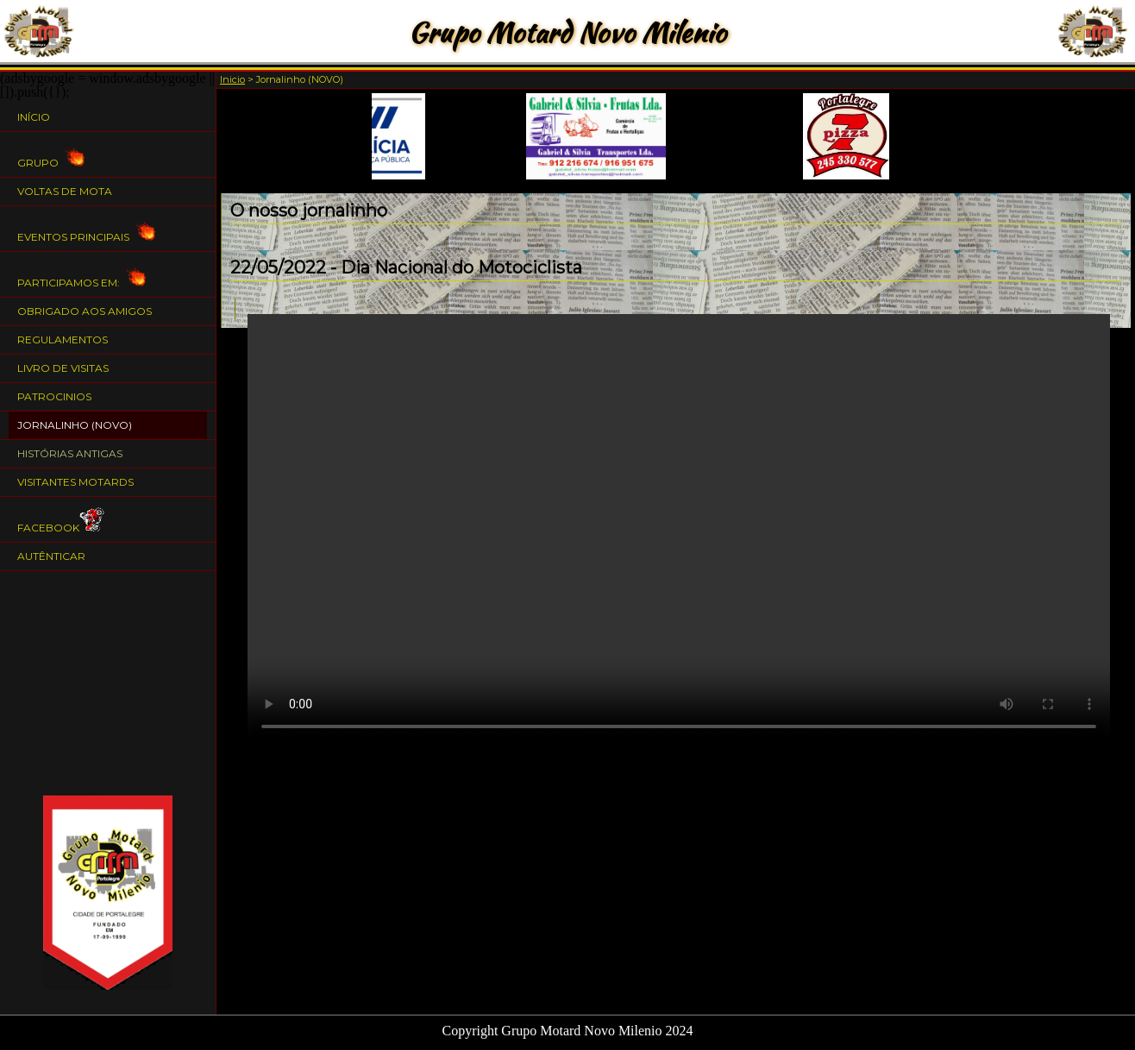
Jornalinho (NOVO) (74, 424)
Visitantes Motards (75, 481)
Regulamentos (62, 339)
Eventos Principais (86, 229)
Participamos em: (81, 275)
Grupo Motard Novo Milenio (567, 32)
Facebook (61, 520)
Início (33, 116)
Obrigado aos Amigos (84, 311)
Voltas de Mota (64, 191)
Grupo (51, 155)
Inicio (232, 79)
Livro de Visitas (63, 368)
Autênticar (51, 556)
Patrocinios (54, 396)
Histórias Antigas (69, 453)
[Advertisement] (108, 683)
